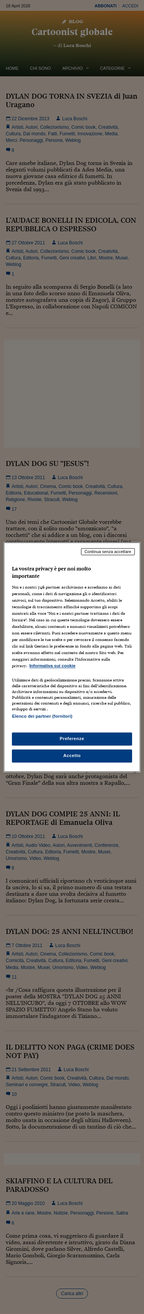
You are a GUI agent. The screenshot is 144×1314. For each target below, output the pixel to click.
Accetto (72, 755)
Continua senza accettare (107, 551)
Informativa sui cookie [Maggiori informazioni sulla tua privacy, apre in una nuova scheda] (52, 666)
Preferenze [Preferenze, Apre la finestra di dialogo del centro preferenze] (72, 738)
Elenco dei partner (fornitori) (42, 716)
